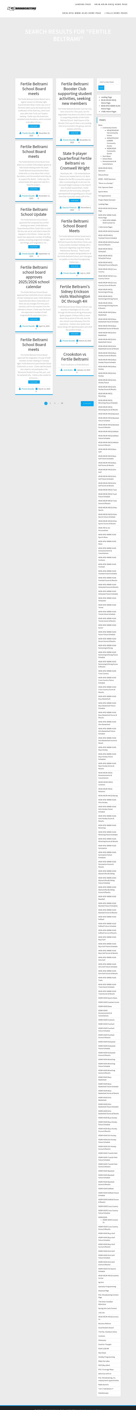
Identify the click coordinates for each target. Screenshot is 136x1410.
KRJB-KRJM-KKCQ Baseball (108, 409)
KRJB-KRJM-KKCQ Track (107, 485)
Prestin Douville (28, 133)
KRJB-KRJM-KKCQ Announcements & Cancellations (105, 771)
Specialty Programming (107, 1282)
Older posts (87, 403)
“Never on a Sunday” (105, 179)
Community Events (110, 123)
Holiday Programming (106, 1352)
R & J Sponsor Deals (105, 183)
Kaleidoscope (103, 1388)
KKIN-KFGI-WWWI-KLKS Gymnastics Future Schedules (107, 850)
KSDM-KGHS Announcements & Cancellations (105, 1008)
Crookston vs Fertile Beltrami (75, 357)
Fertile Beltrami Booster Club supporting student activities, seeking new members (75, 93)
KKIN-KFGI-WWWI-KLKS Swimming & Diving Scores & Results (108, 659)
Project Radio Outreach (106, 195)
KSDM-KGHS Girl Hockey (107, 1131)
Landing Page (83, 4)
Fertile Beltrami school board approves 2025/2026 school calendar (34, 277)
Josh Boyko (68, 370)
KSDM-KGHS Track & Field (107, 1149)
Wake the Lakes (104, 1357)
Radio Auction (103, 1380)
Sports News (103, 187)
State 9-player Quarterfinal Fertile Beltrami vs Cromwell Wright (75, 161)
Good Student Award (106, 1323)
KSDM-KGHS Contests (106, 1015)
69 (63, 402)
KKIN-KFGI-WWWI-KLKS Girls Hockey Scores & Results (107, 814)
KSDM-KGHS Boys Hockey (107, 1113)
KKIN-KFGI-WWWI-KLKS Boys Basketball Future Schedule (107, 701)
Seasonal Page (103, 1286)
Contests (101, 1331)
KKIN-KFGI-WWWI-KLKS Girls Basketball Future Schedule (107, 726)
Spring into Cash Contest (107, 1304)
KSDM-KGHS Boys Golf (106, 1229)
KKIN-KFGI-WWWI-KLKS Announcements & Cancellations (107, 546)
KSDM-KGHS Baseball (106, 1166)
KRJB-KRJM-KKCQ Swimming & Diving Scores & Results (108, 301)
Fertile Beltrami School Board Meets (75, 225)
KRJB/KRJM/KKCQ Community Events (113, 128)
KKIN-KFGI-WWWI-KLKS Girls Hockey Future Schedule (107, 804)
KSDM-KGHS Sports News (107, 993)
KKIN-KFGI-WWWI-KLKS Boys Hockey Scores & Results (107, 761)
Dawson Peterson (69, 207)
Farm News (107, 152)
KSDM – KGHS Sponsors (107, 174)
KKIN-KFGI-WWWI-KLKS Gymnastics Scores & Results (107, 859)
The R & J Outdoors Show (107, 1327)
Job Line (101, 1308)
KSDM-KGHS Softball (106, 1184)
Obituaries (102, 1336)
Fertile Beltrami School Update (34, 212)
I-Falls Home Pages (116, 13)
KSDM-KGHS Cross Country (108, 1202)
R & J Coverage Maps (106, 1365)
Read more (34, 126)
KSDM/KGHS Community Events (111, 146)
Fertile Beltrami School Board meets (34, 88)
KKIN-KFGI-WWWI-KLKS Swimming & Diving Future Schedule (108, 650)
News (100, 121)
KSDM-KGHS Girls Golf (106, 1247)
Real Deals (102, 1348)
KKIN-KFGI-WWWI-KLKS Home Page (81, 13)
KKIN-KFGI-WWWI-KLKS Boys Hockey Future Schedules (107, 752)
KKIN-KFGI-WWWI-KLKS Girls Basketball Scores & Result (107, 736)
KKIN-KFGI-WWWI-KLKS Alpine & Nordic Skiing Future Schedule (107, 876)
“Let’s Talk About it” (105, 1384)
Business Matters (104, 1319)
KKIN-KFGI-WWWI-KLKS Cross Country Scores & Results (107, 685)
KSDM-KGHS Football (106, 1019)
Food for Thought (104, 1340)
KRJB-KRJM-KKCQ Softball (108, 427)
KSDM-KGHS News (105, 1002)
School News (107, 154)
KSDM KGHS (102, 1213)
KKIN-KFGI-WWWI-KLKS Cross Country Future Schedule (107, 675)
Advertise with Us (104, 1369)
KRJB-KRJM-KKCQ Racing (108, 791)
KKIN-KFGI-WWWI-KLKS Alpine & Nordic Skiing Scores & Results (107, 885)
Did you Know (103, 170)
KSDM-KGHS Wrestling (106, 1055)
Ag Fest (101, 1278)
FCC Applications (104, 191)
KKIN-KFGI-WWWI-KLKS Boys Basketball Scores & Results (107, 710)
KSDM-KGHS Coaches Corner (108, 998)
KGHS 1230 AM (103, 1344)
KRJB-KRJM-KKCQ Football (108, 227)
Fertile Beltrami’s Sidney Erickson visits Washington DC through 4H (75, 294)
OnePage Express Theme (91, 1405)
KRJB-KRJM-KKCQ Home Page (111, 4)
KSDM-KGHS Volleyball (106, 1037)
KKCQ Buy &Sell (104, 1361)
